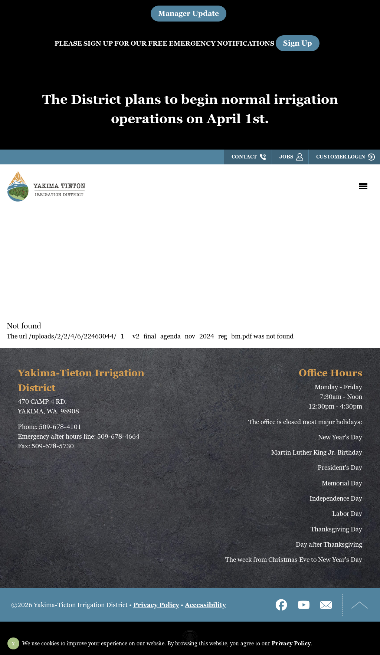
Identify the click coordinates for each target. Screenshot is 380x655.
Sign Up (297, 43)
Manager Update (188, 13)
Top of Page (359, 605)
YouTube (303, 605)
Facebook (281, 605)
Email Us (326, 605)
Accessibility (205, 604)
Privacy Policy (156, 604)
